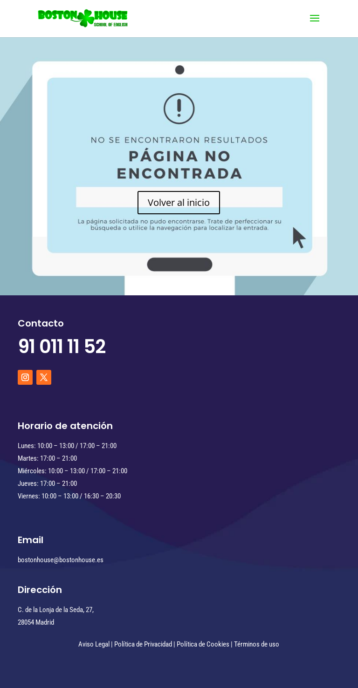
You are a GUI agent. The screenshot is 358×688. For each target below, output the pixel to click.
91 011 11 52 (61, 347)
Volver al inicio (179, 202)
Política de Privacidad (143, 644)
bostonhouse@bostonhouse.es (60, 560)
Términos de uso (256, 644)
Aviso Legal (94, 644)
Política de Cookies (203, 644)
